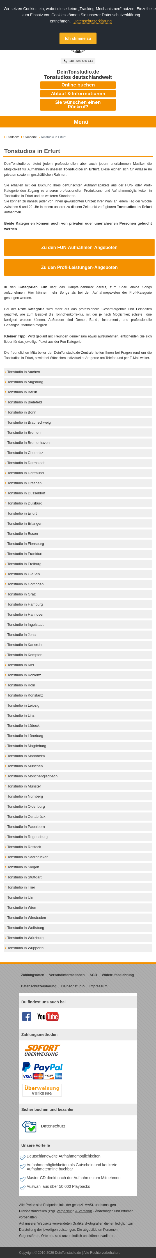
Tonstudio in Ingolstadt (25, 624)
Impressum (98, 986)
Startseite (12, 137)
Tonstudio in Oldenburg (26, 806)
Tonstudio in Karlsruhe (25, 645)
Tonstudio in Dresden (24, 483)
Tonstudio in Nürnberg (25, 796)
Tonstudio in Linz (21, 715)
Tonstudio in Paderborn (26, 827)
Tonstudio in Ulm (20, 897)
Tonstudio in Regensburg (27, 837)
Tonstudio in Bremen (24, 432)
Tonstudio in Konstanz (25, 695)
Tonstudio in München (25, 766)
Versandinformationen (67, 975)
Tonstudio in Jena (21, 635)
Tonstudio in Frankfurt (24, 554)
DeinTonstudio (72, 986)
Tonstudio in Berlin (22, 392)
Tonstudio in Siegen (23, 867)
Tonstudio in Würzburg (25, 938)
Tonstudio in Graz (21, 594)
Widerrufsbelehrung (118, 975)
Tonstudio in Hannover (25, 614)
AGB (93, 975)
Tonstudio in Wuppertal (25, 948)
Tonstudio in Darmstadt (26, 463)
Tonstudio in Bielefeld (24, 402)
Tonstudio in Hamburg (25, 604)
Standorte (30, 137)
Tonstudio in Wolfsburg (25, 928)
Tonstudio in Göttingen (25, 584)
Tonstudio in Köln (21, 685)
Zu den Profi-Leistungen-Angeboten (79, 267)
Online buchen (78, 85)
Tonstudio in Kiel (20, 665)
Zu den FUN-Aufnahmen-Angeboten (79, 247)
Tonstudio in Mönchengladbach (32, 776)
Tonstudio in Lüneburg (25, 736)
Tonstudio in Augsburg (25, 382)
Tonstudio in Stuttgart (24, 877)
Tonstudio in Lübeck (23, 725)
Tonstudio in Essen (22, 533)
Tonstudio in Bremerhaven (28, 442)
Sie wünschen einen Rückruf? (78, 104)
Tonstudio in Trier (21, 887)
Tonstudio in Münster (24, 786)
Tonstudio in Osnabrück (26, 816)
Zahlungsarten (32, 975)
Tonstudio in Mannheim (26, 756)
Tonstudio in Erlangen (24, 523)
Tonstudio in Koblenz (24, 675)
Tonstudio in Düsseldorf (26, 493)
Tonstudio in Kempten (24, 655)
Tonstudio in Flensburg (25, 544)
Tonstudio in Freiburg (24, 564)
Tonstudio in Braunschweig (29, 422)
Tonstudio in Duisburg (24, 503)
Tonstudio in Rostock (24, 847)
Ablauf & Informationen (78, 93)
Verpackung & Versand (74, 1211)
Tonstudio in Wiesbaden (26, 917)
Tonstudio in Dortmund (25, 473)
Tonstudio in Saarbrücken (28, 857)
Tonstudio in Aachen (23, 372)
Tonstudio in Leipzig (23, 705)
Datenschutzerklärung (93, 21)
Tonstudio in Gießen (23, 574)
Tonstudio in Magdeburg (26, 746)
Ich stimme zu (78, 38)
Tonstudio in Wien (21, 907)
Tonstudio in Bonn (21, 412)
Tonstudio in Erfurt (22, 513)
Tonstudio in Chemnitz (25, 453)
